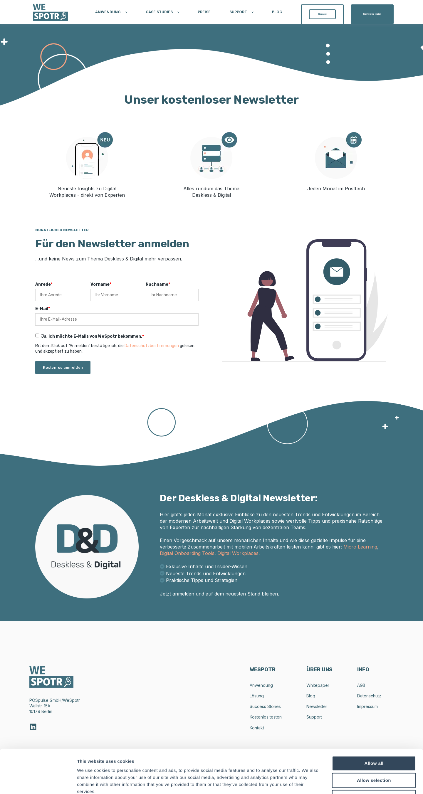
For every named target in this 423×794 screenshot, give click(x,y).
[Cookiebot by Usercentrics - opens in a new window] (38, 782)
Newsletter (316, 706)
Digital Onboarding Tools (187, 553)
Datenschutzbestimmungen (152, 345)
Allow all (374, 722)
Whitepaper (317, 685)
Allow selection (374, 739)
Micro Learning (360, 547)
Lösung (257, 695)
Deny (374, 756)
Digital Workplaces (237, 553)
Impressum (367, 706)
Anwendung (261, 685)
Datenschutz (369, 695)
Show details (308, 782)
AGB (361, 685)
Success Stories (265, 706)
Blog (310, 695)
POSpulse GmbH (45, 700)
